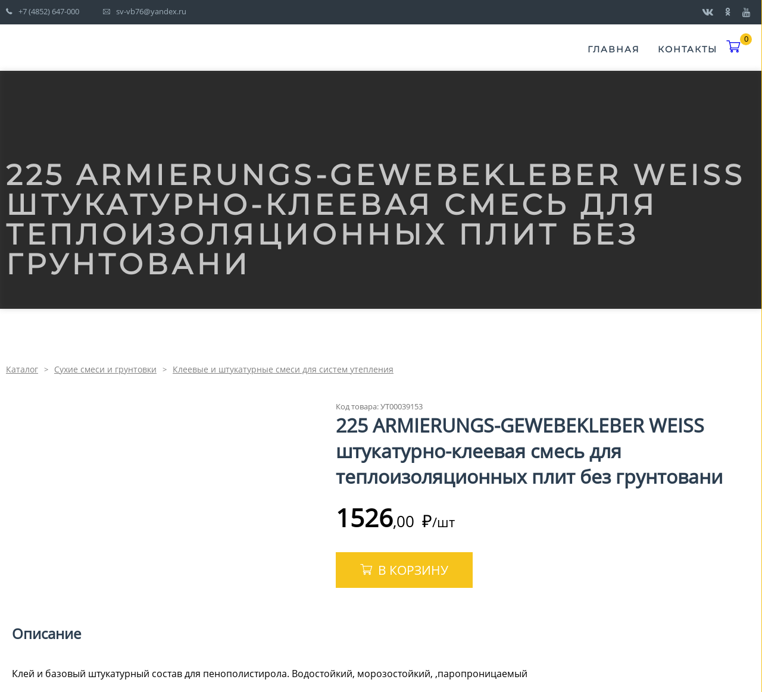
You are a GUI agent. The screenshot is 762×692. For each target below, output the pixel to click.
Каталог (22, 369)
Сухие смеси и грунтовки (105, 369)
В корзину (413, 570)
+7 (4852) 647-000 (48, 11)
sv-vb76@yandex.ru (151, 11)
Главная (614, 49)
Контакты (687, 49)
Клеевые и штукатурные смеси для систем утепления (283, 369)
